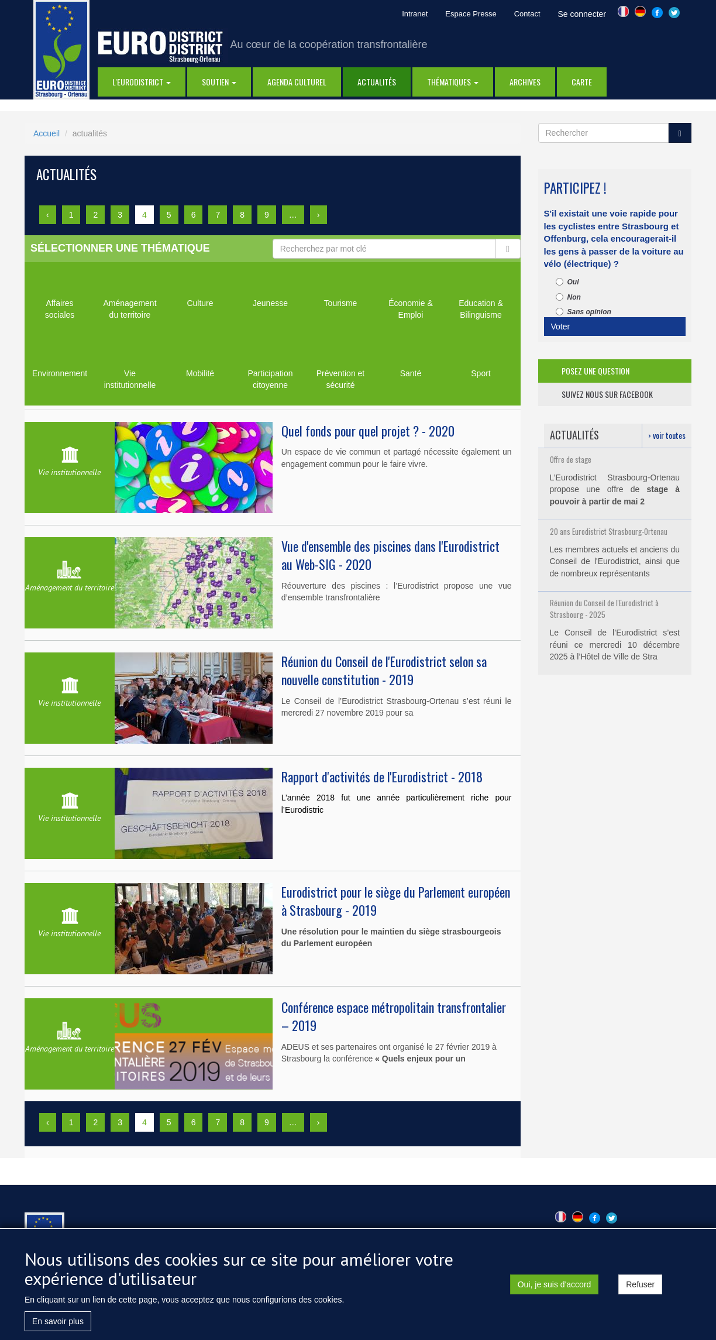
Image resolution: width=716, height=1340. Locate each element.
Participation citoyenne (269, 379)
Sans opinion (583, 312)
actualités (376, 81)
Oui (567, 282)
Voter (560, 326)
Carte (582, 81)
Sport (480, 373)
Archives (525, 81)
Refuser (640, 1289)
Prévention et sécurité (340, 379)
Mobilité (200, 373)
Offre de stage (570, 459)
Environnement (59, 373)
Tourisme (340, 303)
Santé (411, 373)
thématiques (453, 81)
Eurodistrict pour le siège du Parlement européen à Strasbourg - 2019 (395, 900)
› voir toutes (667, 435)
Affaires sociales (60, 308)
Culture (200, 303)
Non (568, 297)
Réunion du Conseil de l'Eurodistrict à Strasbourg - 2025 (604, 608)
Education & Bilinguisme (481, 308)
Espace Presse (470, 13)
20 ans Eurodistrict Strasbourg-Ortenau (608, 531)
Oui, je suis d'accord (554, 1289)
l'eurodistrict (141, 81)
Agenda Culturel (296, 81)
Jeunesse (270, 303)
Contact (527, 13)
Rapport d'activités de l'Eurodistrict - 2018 (382, 776)
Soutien (219, 81)
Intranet (415, 13)
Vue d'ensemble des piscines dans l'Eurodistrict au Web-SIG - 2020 (390, 555)
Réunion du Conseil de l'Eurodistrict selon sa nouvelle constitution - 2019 (384, 670)
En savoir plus (58, 1326)
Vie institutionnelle (130, 379)
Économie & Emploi (410, 308)
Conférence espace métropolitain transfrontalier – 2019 (393, 1016)
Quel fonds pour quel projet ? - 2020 (368, 430)
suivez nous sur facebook (607, 394)
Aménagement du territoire (129, 308)
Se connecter (582, 14)
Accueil (46, 133)
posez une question (595, 371)
